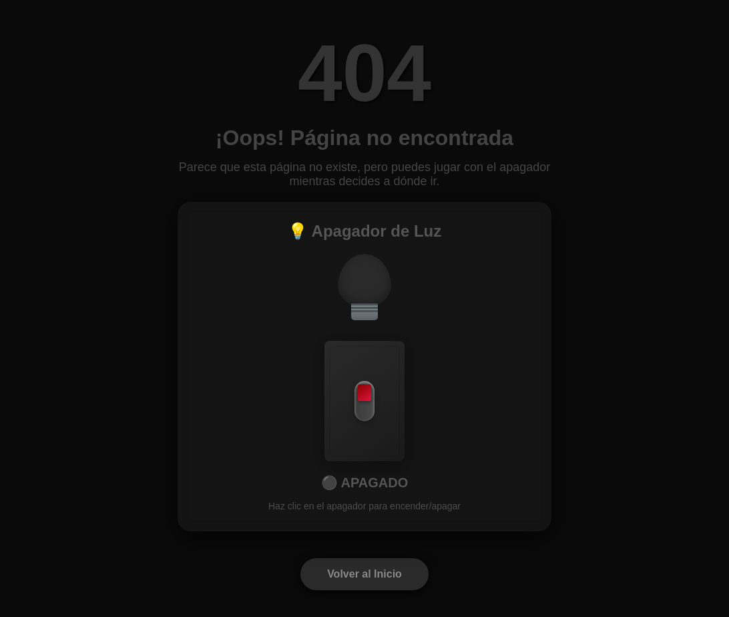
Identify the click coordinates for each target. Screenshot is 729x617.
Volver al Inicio (364, 574)
